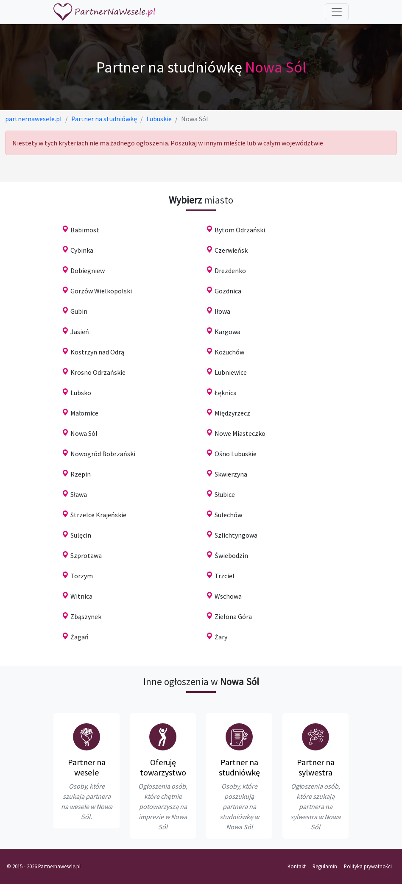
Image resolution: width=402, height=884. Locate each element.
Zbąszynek (85, 616)
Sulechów (228, 514)
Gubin (78, 311)
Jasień (79, 331)
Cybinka (81, 250)
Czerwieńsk (231, 250)
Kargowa (227, 331)
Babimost (84, 230)
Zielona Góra (233, 616)
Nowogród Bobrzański (102, 453)
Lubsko (80, 392)
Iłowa (222, 311)
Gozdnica (228, 291)
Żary (221, 637)
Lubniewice (231, 372)
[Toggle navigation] (337, 11)
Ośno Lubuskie (236, 453)
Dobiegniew (87, 270)
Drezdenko (230, 270)
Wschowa (228, 596)
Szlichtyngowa (236, 535)
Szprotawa (86, 555)
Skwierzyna (231, 474)
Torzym (81, 576)
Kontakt (297, 866)
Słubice (225, 494)
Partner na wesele (87, 767)
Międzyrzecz (232, 413)
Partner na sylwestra (316, 767)
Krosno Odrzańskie (98, 372)
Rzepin (80, 474)
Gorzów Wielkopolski (101, 291)
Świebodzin (231, 555)
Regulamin (325, 866)
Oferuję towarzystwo (163, 767)
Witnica (81, 596)
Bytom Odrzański (240, 230)
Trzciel (224, 576)
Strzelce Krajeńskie (98, 514)
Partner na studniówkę (239, 767)
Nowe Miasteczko (240, 433)
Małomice (84, 413)
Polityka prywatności (368, 866)
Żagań (79, 637)
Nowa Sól (84, 433)
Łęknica (226, 392)
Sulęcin (80, 535)
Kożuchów (229, 352)
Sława (78, 494)
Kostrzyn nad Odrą (97, 352)
